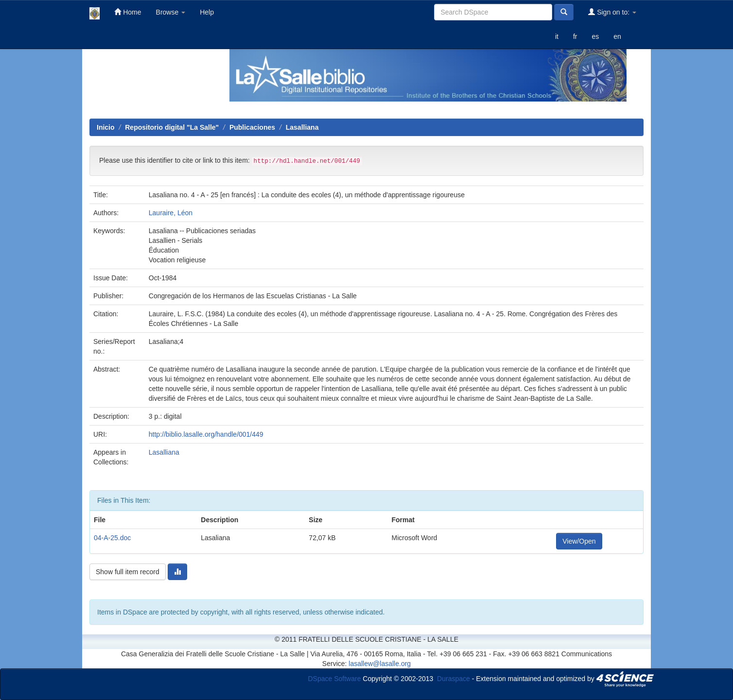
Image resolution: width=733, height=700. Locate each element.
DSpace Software (334, 678)
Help (207, 12)
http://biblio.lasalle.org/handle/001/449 (206, 434)
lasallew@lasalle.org (380, 663)
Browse (171, 12)
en (617, 36)
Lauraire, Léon (170, 213)
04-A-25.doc (112, 538)
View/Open (578, 541)
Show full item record (127, 572)
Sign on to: (612, 12)
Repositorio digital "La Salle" (172, 127)
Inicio (106, 127)
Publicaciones (252, 127)
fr (575, 36)
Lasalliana (302, 127)
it (556, 36)
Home (127, 12)
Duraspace (453, 678)
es (595, 36)
